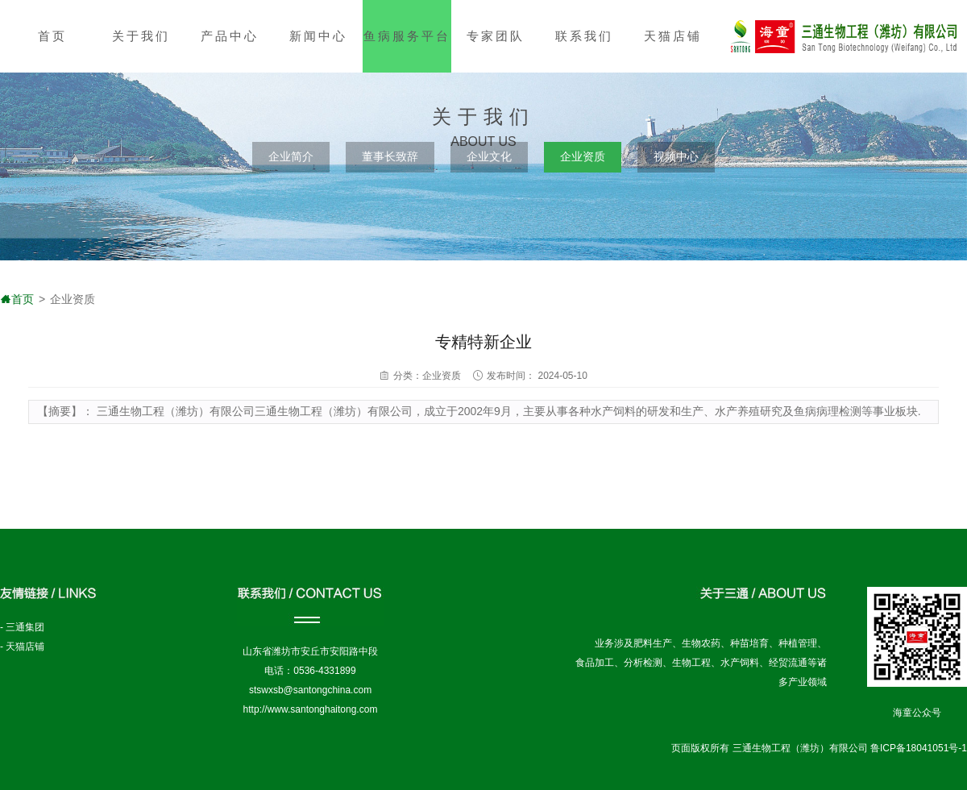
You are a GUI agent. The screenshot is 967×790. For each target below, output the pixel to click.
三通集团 (25, 627)
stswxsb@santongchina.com (310, 690)
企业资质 (582, 156)
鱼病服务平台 (406, 36)
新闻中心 (318, 36)
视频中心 (676, 156)
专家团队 (496, 36)
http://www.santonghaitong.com (310, 709)
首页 (52, 36)
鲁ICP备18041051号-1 (918, 748)
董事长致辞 (390, 156)
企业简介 (290, 156)
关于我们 (141, 36)
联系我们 (584, 36)
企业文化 (489, 156)
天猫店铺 (673, 36)
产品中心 (230, 36)
